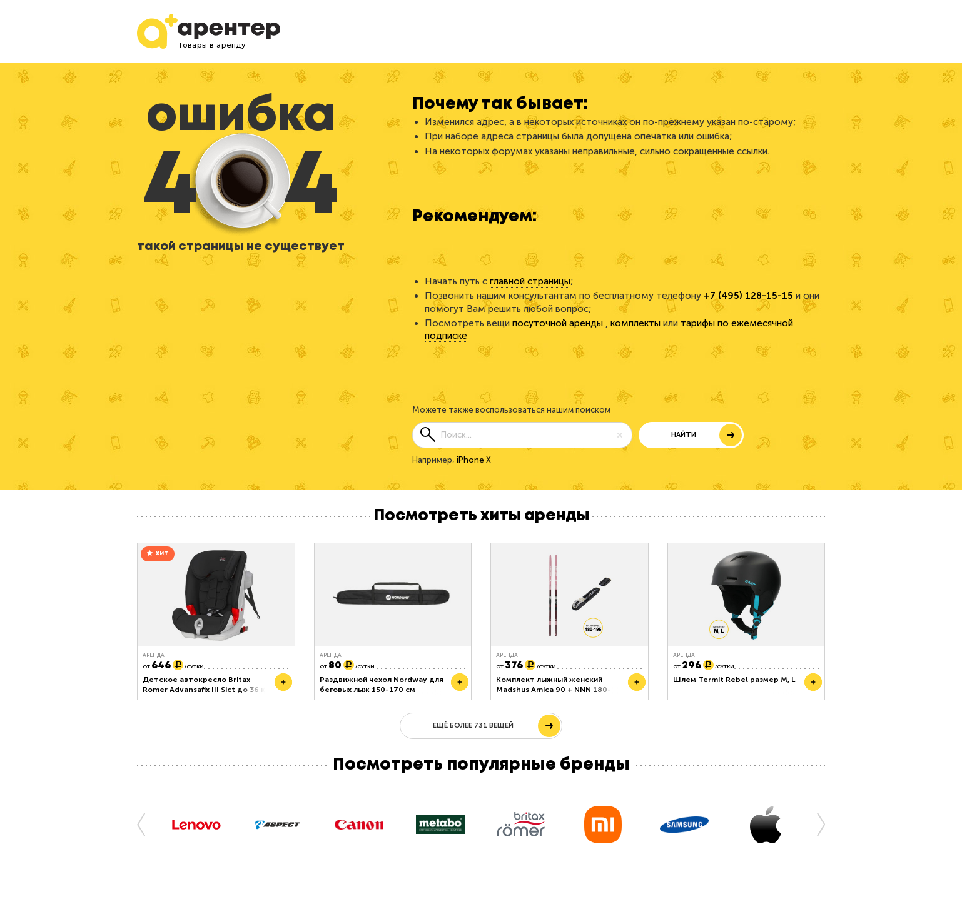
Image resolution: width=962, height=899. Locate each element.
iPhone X (474, 460)
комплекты (635, 323)
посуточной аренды (557, 323)
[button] (146, 824)
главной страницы (530, 281)
